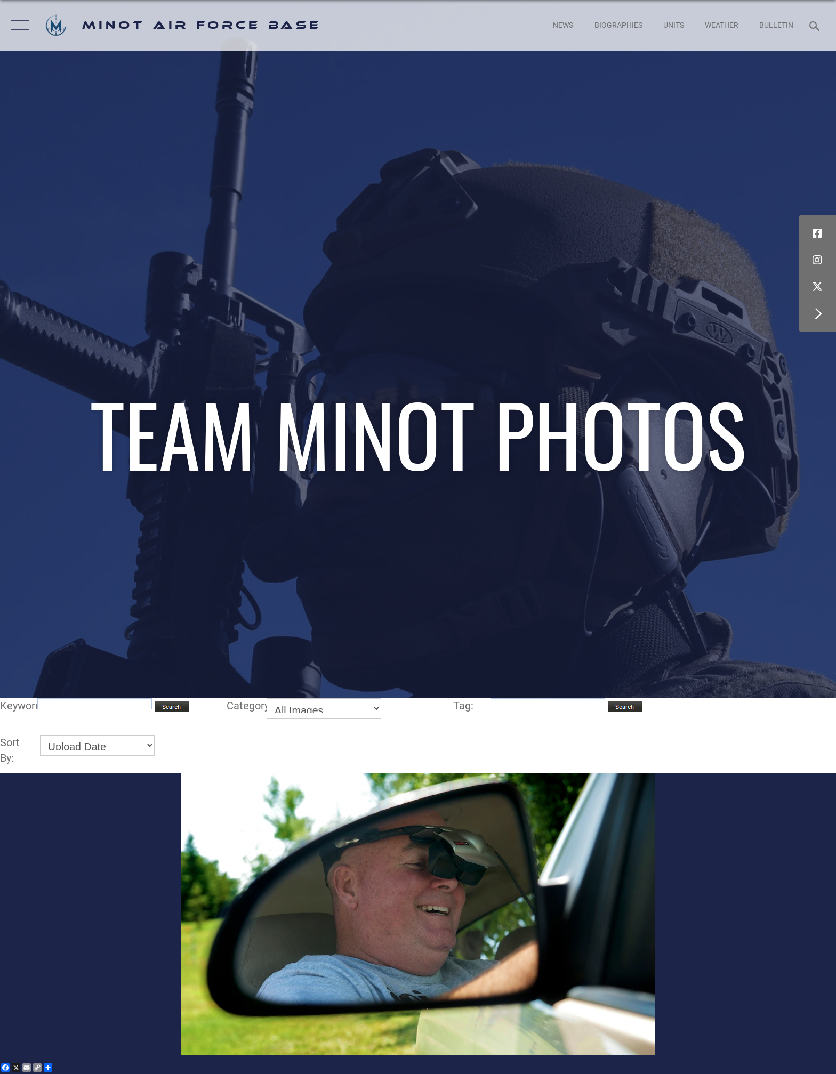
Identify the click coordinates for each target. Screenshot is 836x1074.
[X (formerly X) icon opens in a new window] (817, 286)
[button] (17, 25)
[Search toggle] (816, 25)
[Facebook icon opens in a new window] (817, 233)
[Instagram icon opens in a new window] (817, 260)
